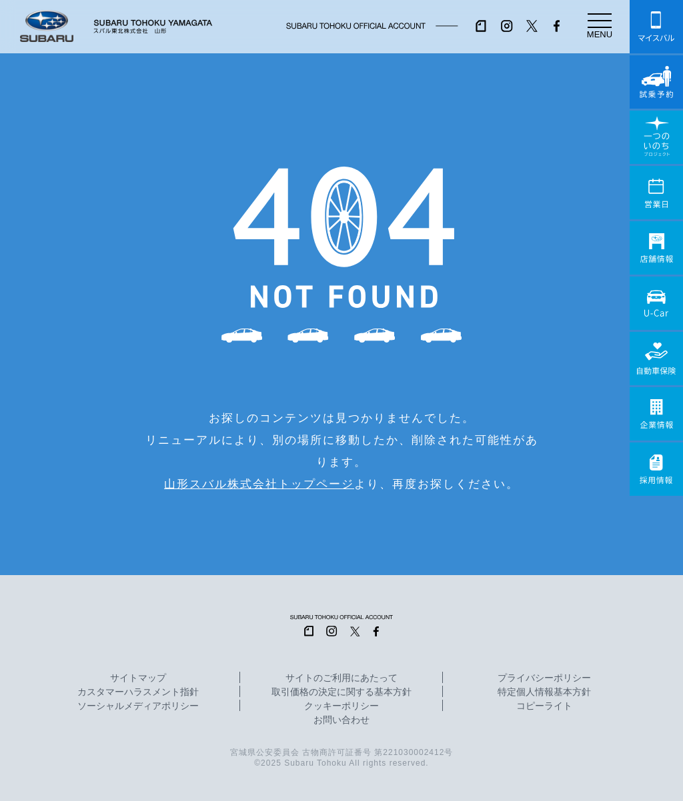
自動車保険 (656, 358)
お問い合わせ (341, 720)
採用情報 (656, 469)
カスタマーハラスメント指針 (138, 692)
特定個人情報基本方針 (544, 692)
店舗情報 (656, 248)
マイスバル (656, 26)
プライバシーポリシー (544, 678)
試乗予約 (656, 82)
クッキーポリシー (341, 706)
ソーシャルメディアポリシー (138, 706)
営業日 (656, 192)
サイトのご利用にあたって (341, 678)
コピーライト (544, 706)
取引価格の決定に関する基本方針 (341, 692)
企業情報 (656, 413)
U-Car (656, 303)
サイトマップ (138, 678)
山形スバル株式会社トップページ (259, 484)
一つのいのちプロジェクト (656, 137)
